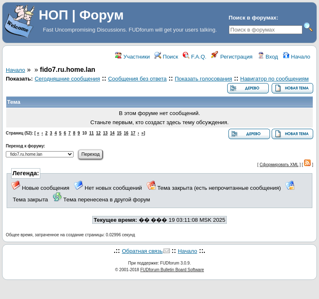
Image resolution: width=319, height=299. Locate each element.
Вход (268, 57)
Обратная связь (142, 251)
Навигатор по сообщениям (274, 79)
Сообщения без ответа (137, 79)
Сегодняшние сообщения (67, 79)
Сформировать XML (279, 164)
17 (133, 133)
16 (126, 133)
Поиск (166, 57)
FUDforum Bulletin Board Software (172, 269)
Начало (296, 57)
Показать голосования (203, 79)
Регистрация (232, 57)
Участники (132, 57)
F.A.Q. (194, 57)
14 (112, 133)
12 (98, 133)
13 (105, 133)
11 (91, 133)
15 (119, 133)
